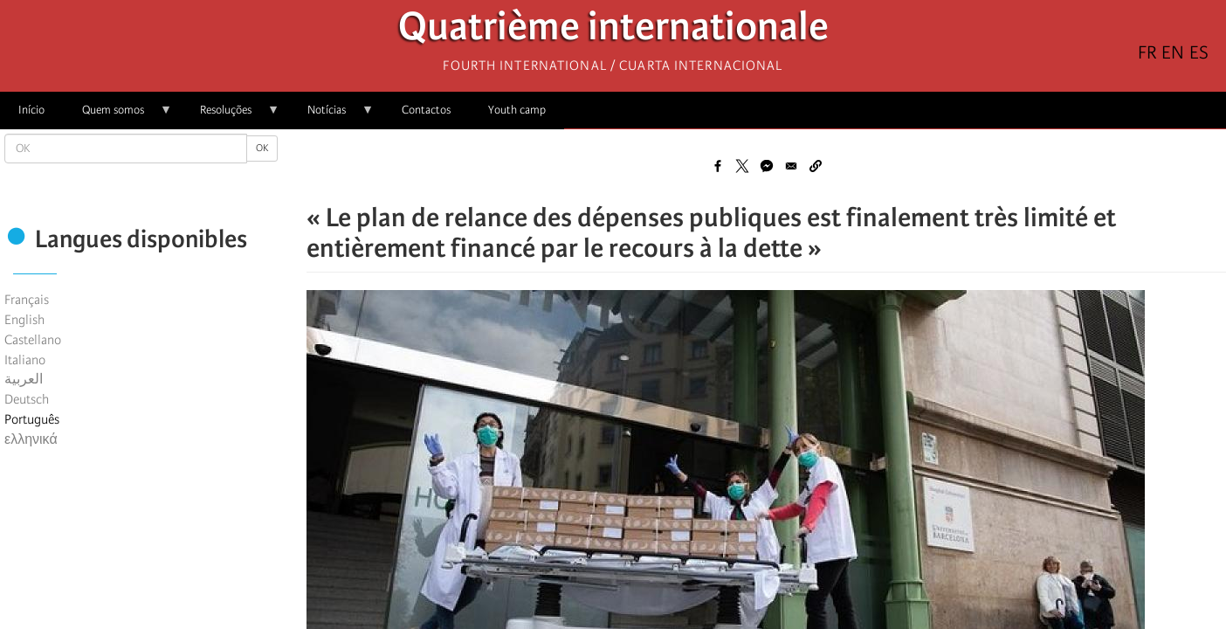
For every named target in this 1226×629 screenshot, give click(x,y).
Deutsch (26, 399)
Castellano (32, 340)
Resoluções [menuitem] (230, 115)
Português (31, 419)
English (24, 320)
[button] (815, 166)
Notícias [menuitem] (331, 115)
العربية (23, 379)
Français (26, 300)
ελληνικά (31, 439)
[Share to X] (742, 166)
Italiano (24, 360)
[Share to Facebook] (718, 166)
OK (262, 148)
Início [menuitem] (31, 109)
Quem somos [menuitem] (118, 115)
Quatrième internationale (613, 31)
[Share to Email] (791, 166)
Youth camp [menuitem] (517, 109)
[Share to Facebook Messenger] (766, 166)
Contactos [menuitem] (426, 109)
